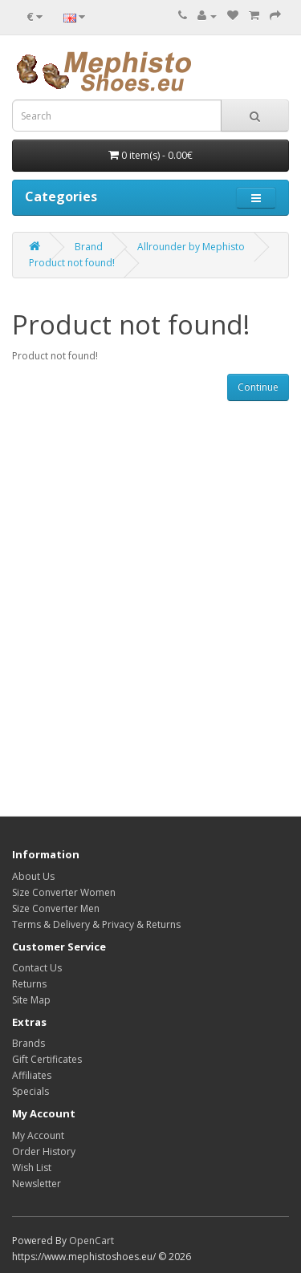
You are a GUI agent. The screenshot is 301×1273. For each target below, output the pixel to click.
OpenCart (91, 1240)
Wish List (31, 1167)
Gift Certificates (47, 1059)
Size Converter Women (64, 892)
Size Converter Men (56, 908)
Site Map (31, 1000)
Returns (29, 984)
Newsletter (36, 1183)
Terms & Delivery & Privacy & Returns (96, 924)
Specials (30, 1091)
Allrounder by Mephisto (191, 246)
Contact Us (37, 968)
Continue (258, 387)
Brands (28, 1043)
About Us (33, 876)
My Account (38, 1135)
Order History (43, 1151)
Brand (89, 246)
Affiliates (31, 1075)
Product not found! (72, 263)
